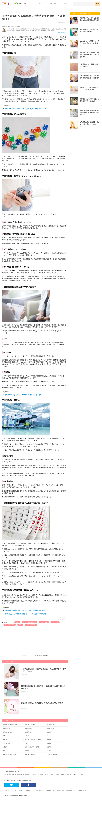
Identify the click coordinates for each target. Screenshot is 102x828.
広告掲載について (50, 790)
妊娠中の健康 (50, 728)
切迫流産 (5, 736)
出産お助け (6, 747)
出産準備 (49, 743)
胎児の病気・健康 (9, 624)
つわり (48, 736)
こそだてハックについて (10, 790)
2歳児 (67, 774)
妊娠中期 (5, 739)
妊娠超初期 (28, 732)
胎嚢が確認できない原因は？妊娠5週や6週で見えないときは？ (23, 395)
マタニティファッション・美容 (33, 739)
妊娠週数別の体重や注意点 (10, 724)
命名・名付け (6, 743)
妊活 (41, 3)
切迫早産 (49, 750)
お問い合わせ (60, 790)
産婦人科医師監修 (30, 624)
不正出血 (27, 736)
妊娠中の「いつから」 (31, 724)
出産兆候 (49, 747)
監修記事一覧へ (62, 32)
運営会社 (21, 790)
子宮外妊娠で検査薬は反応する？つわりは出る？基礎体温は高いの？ (25, 610)
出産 (26, 743)
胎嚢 (20, 624)
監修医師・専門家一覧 (83, 790)
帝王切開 (27, 750)
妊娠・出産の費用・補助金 (32, 747)
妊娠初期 (49, 732)
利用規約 (28, 790)
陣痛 (4, 750)
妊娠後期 (49, 739)
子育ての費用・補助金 (53, 754)
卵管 (17, 622)
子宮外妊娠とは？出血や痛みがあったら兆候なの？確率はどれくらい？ (25, 109)
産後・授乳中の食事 (30, 754)
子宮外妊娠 (55, 622)
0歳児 (57, 774)
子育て (65, 3)
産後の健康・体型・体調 (9, 754)
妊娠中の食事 (6, 728)
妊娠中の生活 (50, 724)
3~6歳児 (74, 774)
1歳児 (62, 774)
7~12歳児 (80, 774)
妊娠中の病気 (44, 622)
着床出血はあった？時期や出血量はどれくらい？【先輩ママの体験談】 (25, 614)
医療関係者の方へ (70, 790)
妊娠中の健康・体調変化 (29, 622)
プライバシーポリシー (37, 790)
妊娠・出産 (53, 3)
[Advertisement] (17, 640)
